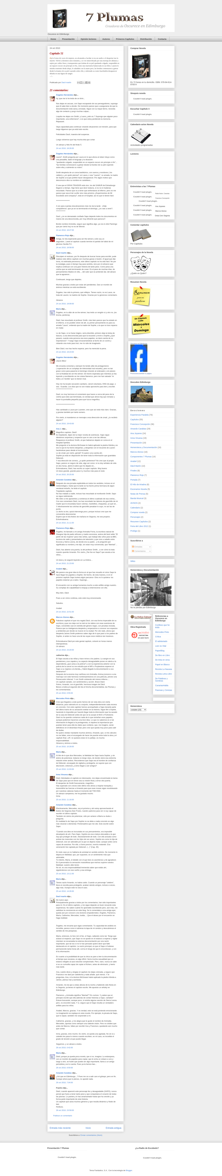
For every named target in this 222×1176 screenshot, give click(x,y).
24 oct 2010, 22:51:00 (65, 612)
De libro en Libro (162, 655)
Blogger (129, 1170)
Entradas (137, 547)
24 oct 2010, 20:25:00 (65, 474)
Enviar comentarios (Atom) (91, 1135)
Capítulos (134, 419)
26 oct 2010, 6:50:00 (64, 1068)
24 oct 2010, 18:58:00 (65, 247)
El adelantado (161, 641)
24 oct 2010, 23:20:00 (65, 650)
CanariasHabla (161, 685)
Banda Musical (136, 498)
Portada (133, 480)
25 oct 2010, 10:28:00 (65, 746)
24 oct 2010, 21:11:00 (65, 523)
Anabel (59, 569)
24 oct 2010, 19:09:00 (65, 304)
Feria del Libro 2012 (139, 526)
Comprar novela (137, 512)
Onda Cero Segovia (162, 216)
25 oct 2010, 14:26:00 (65, 891)
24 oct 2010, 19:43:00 (65, 423)
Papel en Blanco (162, 664)
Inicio (88, 1128)
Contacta (162, 39)
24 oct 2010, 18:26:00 (65, 148)
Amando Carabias (64, 480)
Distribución (146, 39)
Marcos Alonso (62, 617)
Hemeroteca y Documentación (143, 447)
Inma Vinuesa (62, 774)
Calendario (135, 508)
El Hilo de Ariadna (138, 484)
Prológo (133, 531)
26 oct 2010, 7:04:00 (64, 1082)
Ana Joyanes (160, 206)
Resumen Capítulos (139, 521)
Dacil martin (61, 253)
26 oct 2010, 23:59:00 (65, 1110)
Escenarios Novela (138, 489)
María (58, 309)
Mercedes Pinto (63, 698)
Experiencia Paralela (139, 415)
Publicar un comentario (62, 1116)
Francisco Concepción (140, 424)
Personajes (135, 517)
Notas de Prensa (137, 494)
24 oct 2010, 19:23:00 (65, 352)
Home (53, 39)
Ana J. (59, 429)
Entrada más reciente (60, 1128)
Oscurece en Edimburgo (138, 343)
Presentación (68, 39)
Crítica (158, 636)
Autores (106, 39)
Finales (133, 470)
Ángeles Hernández (64, 95)
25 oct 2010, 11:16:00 (65, 800)
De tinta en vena (162, 660)
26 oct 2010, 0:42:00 (64, 1047)
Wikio (132, 561)
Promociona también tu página (140, 373)
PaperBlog (159, 650)
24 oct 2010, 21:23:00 (65, 563)
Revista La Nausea (163, 669)
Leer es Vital (160, 646)
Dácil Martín (135, 466)
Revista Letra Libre (163, 674)
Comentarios (139, 551)
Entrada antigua (113, 1128)
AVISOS (134, 503)
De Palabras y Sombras (161, 679)
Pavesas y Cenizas (163, 690)
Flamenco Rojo (62, 235)
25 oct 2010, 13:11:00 (65, 874)
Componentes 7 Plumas (140, 456)
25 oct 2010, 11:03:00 (65, 769)
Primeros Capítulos (125, 39)
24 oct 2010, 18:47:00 (65, 230)
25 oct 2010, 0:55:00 (64, 693)
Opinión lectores (88, 39)
